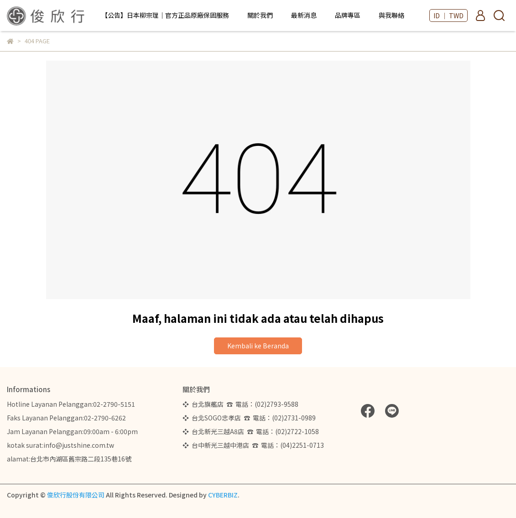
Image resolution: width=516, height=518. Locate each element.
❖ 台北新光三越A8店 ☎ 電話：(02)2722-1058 (250, 431)
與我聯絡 (391, 15)
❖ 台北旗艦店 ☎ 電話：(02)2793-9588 (241, 404)
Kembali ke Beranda (258, 345)
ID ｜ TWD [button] (448, 15)
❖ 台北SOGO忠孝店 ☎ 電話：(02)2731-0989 (249, 417)
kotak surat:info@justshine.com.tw (60, 445)
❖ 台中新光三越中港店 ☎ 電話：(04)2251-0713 (253, 445)
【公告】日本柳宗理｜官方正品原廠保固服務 (165, 15)
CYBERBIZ (223, 494)
